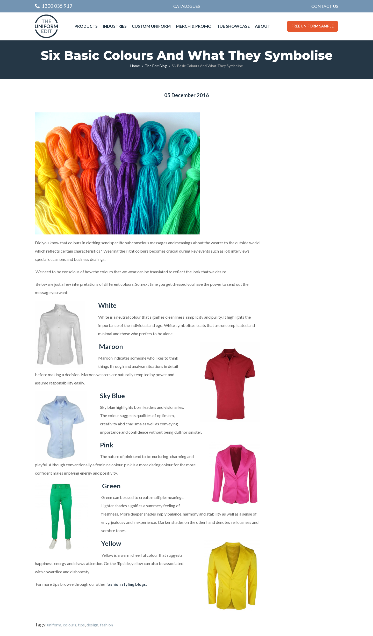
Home (135, 65)
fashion (106, 624)
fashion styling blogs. (126, 584)
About (262, 26)
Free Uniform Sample (312, 26)
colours (69, 624)
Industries (115, 26)
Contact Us (324, 6)
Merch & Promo (194, 26)
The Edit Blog (156, 65)
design (92, 624)
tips (81, 624)
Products (86, 26)
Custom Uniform (151, 26)
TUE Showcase (233, 26)
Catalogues (186, 6)
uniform (54, 624)
